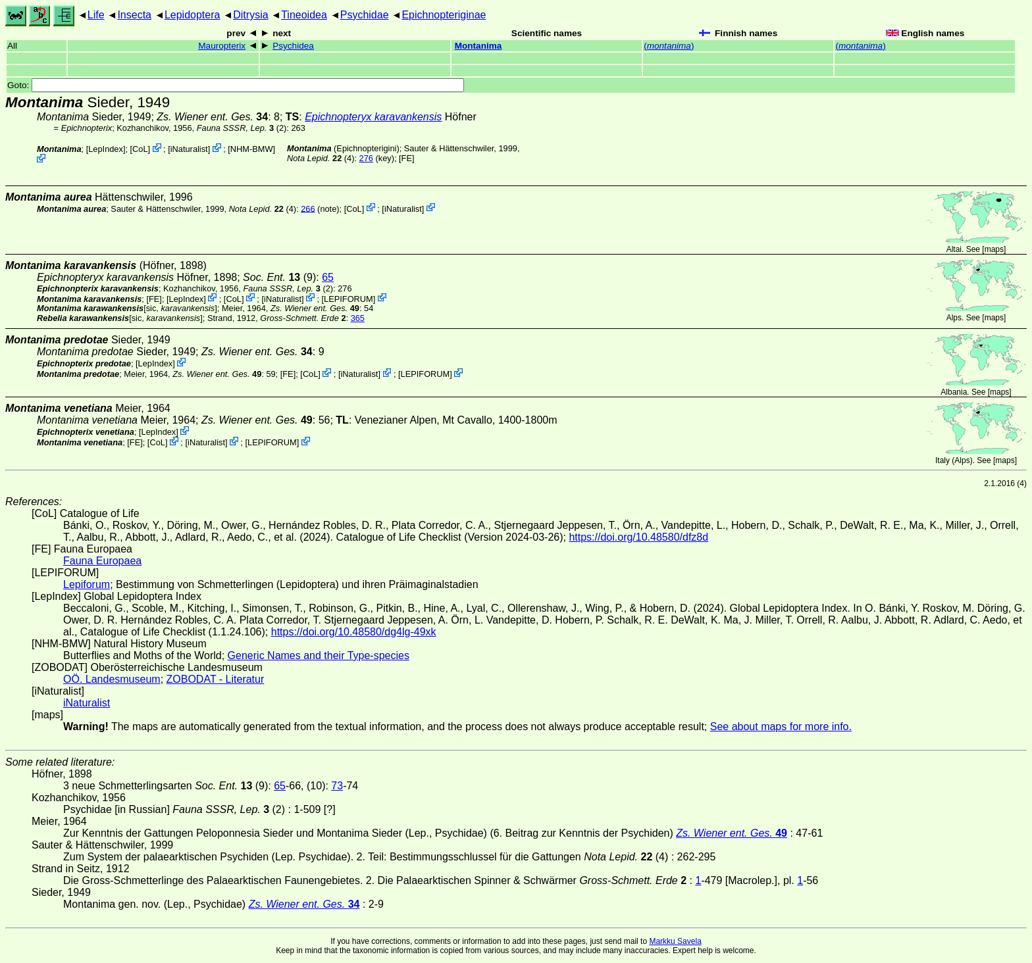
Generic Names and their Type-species (318, 655)
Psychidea (293, 46)
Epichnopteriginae (443, 14)
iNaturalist (189, 149)
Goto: (235, 85)
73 (337, 785)
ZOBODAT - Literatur (216, 679)
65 (328, 277)
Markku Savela (675, 941)
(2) (242, 128)
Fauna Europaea (102, 560)
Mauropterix (221, 46)
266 (308, 208)
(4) (320, 158)
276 (366, 158)
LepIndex (105, 149)
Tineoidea (304, 14)
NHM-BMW (251, 149)
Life (96, 14)
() (669, 46)
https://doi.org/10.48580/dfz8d (638, 537)
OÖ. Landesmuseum (112, 679)
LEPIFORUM (348, 298)
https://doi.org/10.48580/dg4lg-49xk (353, 631)
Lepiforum (86, 584)
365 (358, 318)
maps (994, 249)
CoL (139, 149)
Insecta (134, 14)
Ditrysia (250, 14)
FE (406, 158)
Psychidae (364, 14)
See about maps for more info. (781, 726)
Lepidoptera (192, 14)
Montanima (478, 46)
